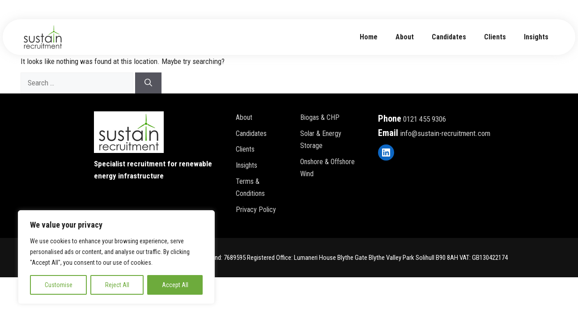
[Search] (148, 83)
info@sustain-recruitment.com (445, 133)
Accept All (175, 284)
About (244, 117)
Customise (58, 284)
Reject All (117, 284)
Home (369, 37)
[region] (116, 257)
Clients (495, 37)
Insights (536, 37)
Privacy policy (256, 209)
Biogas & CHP (320, 117)
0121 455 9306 (424, 118)
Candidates (449, 37)
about (404, 37)
